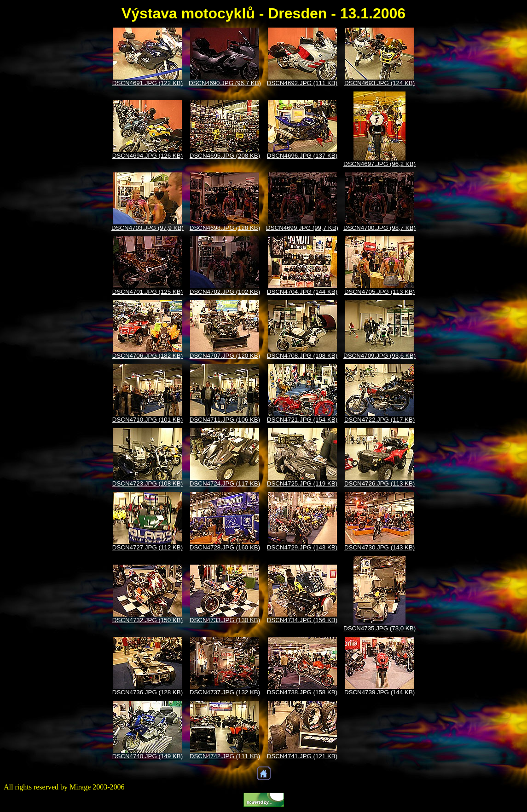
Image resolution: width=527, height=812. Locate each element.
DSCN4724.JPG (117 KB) (225, 483)
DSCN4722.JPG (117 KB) (379, 419)
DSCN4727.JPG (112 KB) (147, 547)
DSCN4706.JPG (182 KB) (147, 355)
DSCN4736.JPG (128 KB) (147, 692)
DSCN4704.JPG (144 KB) (302, 291)
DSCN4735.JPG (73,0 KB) (379, 628)
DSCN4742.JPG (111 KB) (225, 756)
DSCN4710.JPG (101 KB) (147, 419)
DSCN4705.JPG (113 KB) (379, 291)
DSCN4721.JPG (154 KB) (302, 419)
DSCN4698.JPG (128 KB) (225, 227)
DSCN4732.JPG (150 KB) (147, 620)
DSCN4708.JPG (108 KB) (302, 355)
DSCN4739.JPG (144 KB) (379, 692)
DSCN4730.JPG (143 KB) (379, 547)
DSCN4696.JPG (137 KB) (302, 155)
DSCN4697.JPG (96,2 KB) (379, 163)
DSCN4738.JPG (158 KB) (302, 692)
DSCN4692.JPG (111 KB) (302, 83)
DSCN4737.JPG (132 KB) (225, 692)
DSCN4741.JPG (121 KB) (302, 756)
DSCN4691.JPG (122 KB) (147, 83)
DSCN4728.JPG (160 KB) (225, 547)
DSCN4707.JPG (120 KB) (225, 355)
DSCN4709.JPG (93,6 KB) (379, 355)
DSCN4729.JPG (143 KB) (302, 547)
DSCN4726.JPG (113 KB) (379, 483)
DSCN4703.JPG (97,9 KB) (147, 227)
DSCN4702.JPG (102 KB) (225, 291)
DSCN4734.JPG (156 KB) (302, 620)
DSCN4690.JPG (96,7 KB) (225, 83)
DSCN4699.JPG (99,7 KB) (302, 227)
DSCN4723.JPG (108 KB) (147, 483)
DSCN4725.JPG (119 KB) (302, 483)
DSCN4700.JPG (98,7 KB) (379, 227)
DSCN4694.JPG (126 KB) (147, 155)
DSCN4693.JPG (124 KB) (379, 83)
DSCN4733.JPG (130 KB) (225, 620)
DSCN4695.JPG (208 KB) (225, 155)
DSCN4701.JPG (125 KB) (147, 291)
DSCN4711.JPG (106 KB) (225, 419)
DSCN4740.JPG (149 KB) (147, 756)
